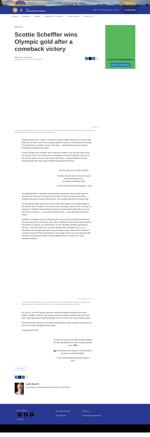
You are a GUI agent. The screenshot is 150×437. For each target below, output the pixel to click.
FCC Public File (60, 420)
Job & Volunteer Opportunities (91, 420)
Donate (132, 5)
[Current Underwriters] (120, 45)
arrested (82, 232)
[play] (15, 14)
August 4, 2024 (86, 190)
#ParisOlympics (85, 355)
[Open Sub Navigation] (19, 21)
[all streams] (130, 15)
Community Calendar (54, 21)
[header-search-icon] (122, 5)
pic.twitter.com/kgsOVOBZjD (72, 358)
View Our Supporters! (120, 69)
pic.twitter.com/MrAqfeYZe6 (74, 186)
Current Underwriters (120, 64)
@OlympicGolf (75, 183)
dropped (73, 238)
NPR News (19, 31)
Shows (37, 21)
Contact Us (88, 21)
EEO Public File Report (63, 415)
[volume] (21, 14)
